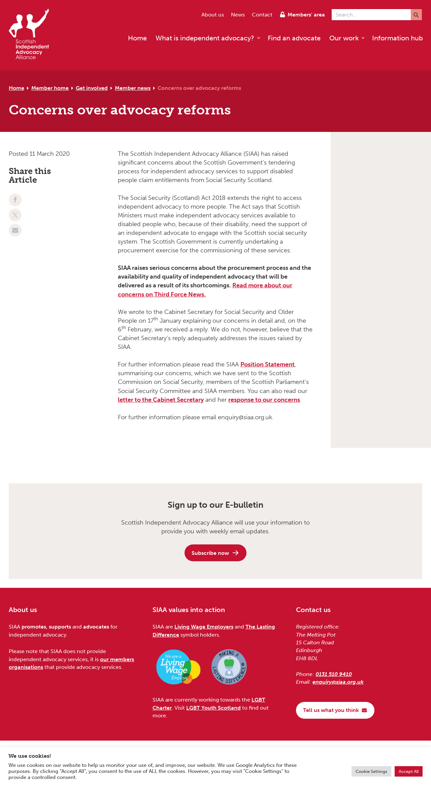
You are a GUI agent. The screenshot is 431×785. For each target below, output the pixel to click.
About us (212, 14)
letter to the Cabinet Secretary (161, 399)
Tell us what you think (335, 710)
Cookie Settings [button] (371, 771)
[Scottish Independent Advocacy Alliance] (32, 35)
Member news (133, 88)
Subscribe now (215, 553)
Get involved (92, 88)
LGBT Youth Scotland (213, 708)
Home (16, 88)
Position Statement (267, 364)
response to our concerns (264, 399)
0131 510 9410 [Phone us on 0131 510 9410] (334, 674)
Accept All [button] (409, 771)
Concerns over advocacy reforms (199, 88)
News (238, 14)
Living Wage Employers (203, 626)
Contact (262, 14)
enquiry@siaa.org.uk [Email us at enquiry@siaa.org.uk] (338, 682)
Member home (50, 88)
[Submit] (416, 14)
